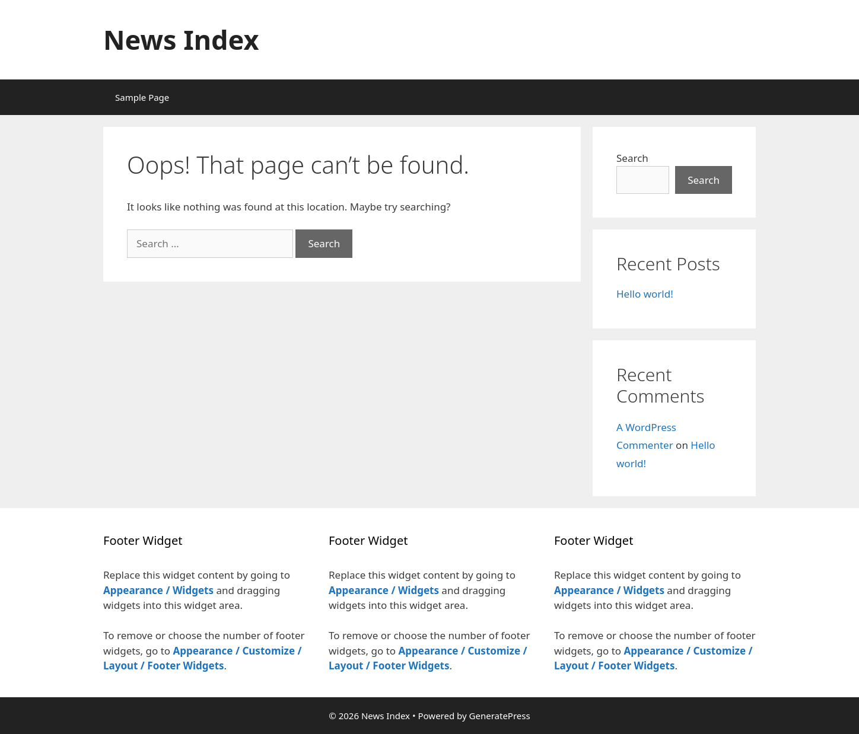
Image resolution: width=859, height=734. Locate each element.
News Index (181, 39)
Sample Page (142, 97)
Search (632, 158)
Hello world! (644, 294)
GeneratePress (499, 716)
